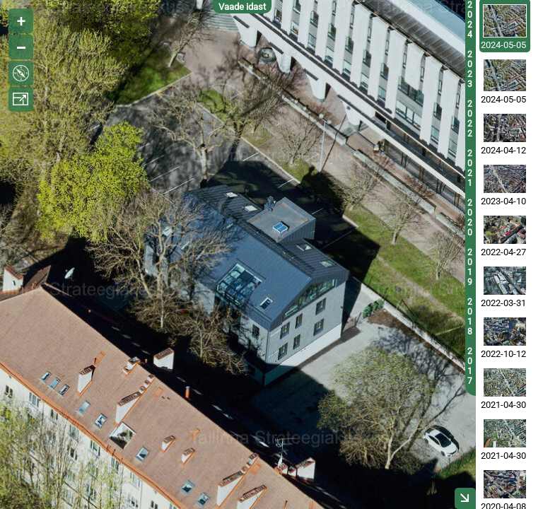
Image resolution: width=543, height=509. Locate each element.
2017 (469, 366)
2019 (469, 267)
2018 (469, 317)
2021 (469, 168)
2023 (469, 69)
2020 (469, 218)
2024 (469, 20)
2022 (469, 119)
